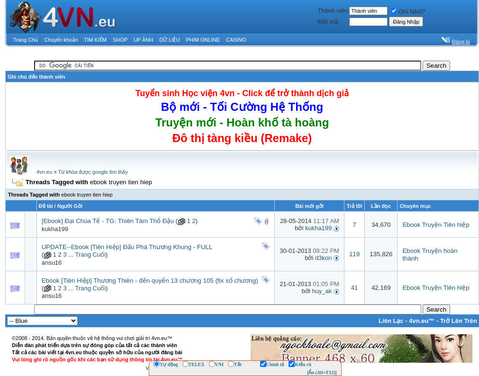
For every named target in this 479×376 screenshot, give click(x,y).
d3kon (323, 257)
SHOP (120, 40)
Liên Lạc (391, 320)
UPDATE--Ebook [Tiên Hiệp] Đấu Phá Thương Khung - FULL (127, 247)
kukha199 (55, 229)
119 (354, 254)
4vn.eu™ (421, 320)
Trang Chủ (25, 40)
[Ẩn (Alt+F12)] (322, 372)
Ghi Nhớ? (408, 11)
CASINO (236, 40)
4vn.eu (44, 172)
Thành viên (332, 10)
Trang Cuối (90, 254)
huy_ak (322, 291)
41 (354, 287)
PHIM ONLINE (203, 40)
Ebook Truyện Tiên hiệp (435, 224)
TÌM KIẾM (95, 40)
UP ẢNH (143, 40)
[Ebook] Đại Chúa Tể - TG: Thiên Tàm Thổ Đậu (108, 220)
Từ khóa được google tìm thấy (92, 172)
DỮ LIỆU (169, 40)
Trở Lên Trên (458, 320)
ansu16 (52, 262)
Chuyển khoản (61, 40)
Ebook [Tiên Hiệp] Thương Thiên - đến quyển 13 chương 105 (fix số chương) (150, 280)
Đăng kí (461, 42)
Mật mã (327, 21)
